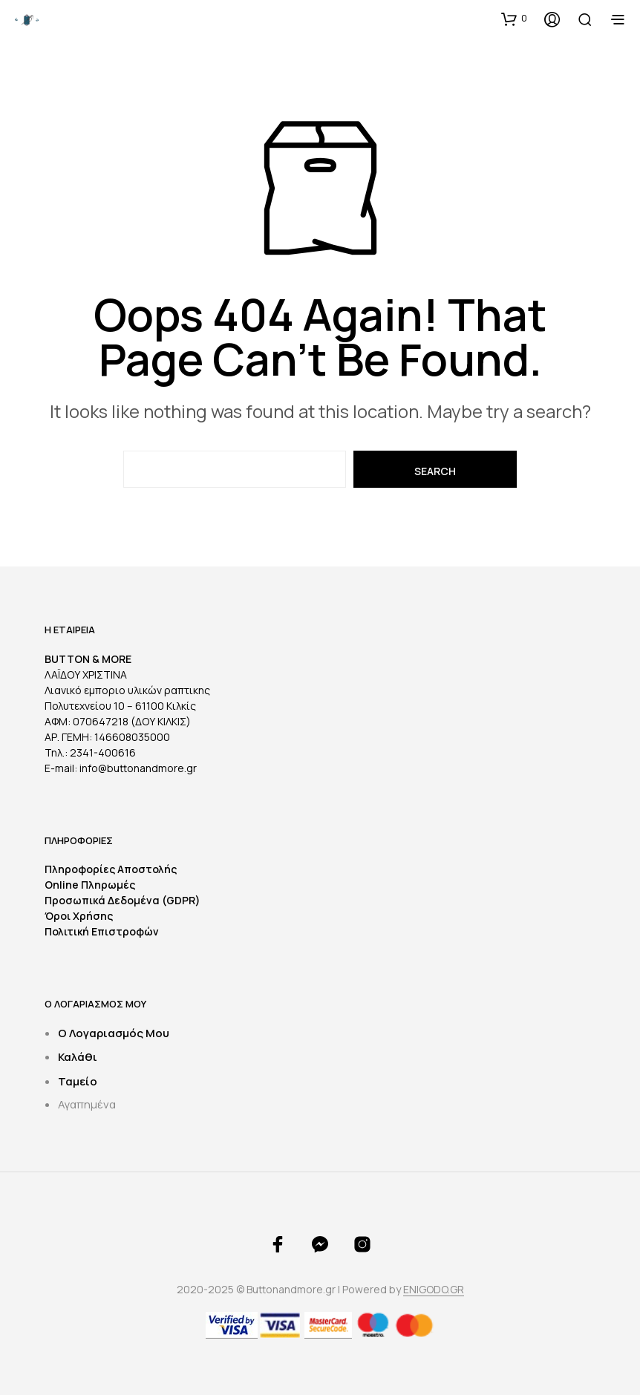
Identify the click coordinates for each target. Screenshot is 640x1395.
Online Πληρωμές (90, 885)
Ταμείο (77, 1081)
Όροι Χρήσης (79, 916)
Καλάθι (77, 1057)
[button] (514, 18)
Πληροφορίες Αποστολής (111, 869)
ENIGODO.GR (433, 1290)
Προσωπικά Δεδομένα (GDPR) (122, 900)
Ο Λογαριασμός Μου (113, 1033)
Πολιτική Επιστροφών (102, 931)
